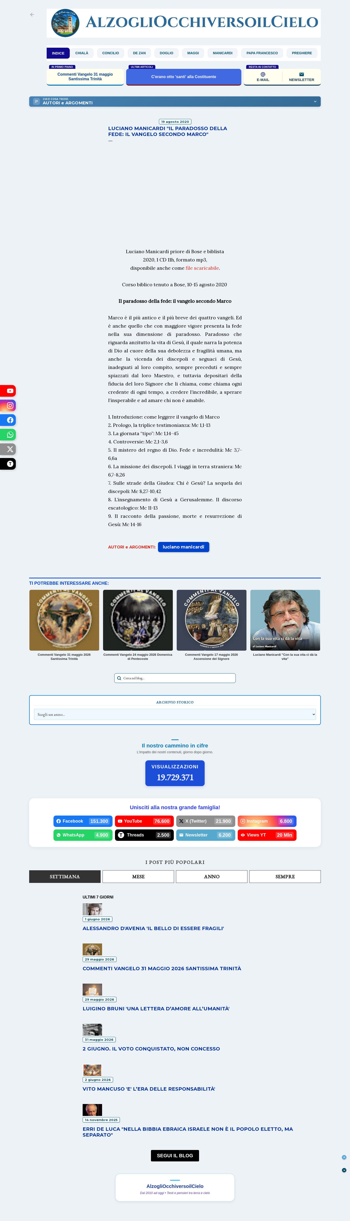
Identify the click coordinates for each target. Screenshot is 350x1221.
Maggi (198, 53)
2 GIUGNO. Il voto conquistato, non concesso (151, 1049)
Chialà (87, 53)
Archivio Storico (175, 702)
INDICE (58, 53)
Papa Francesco (267, 53)
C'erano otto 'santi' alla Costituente (183, 77)
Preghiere (307, 53)
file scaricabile (202, 268)
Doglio (172, 53)
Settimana (65, 876)
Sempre (285, 876)
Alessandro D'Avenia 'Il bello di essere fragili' (153, 928)
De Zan (145, 53)
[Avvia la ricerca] (119, 678)
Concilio (116, 53)
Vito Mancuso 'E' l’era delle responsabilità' (149, 1089)
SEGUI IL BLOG (175, 1155)
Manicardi (228, 53)
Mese (138, 876)
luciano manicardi (183, 547)
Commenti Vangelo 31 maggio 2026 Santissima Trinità (162, 968)
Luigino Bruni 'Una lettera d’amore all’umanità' (156, 1009)
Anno (211, 876)
